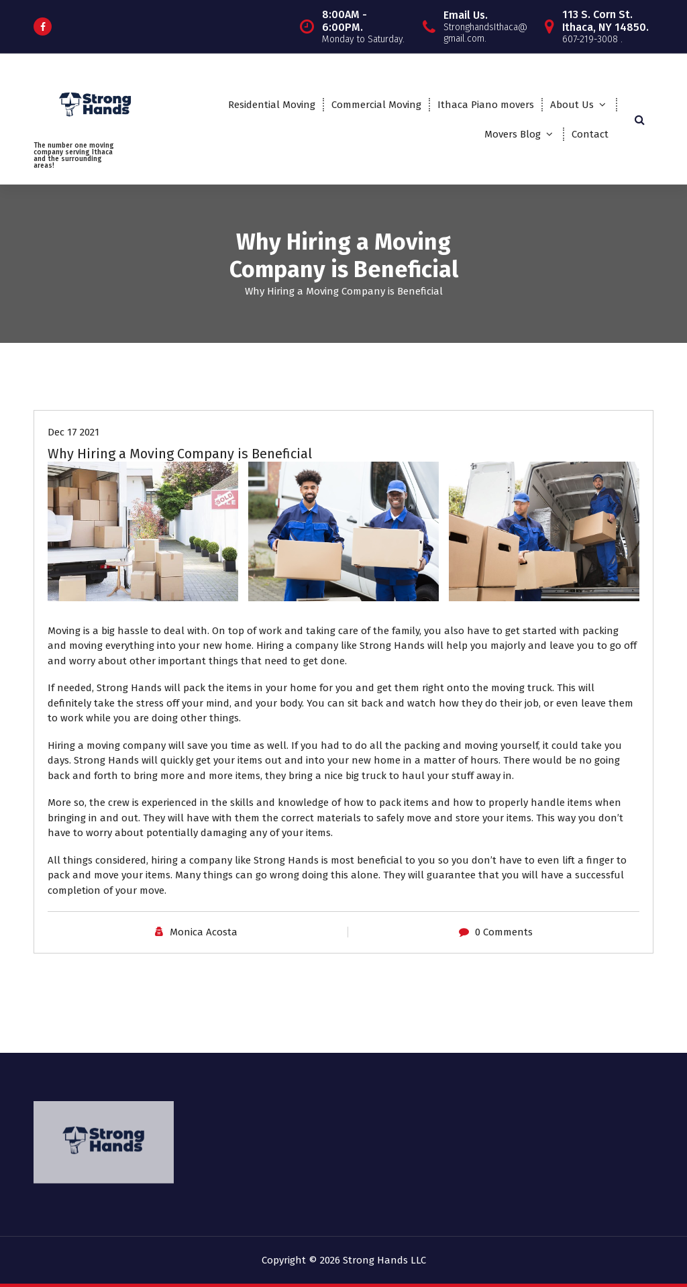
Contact (590, 134)
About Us (572, 105)
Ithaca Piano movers (485, 105)
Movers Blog (512, 134)
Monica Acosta (203, 932)
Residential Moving (271, 105)
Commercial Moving (376, 105)
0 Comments (504, 932)
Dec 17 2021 (73, 432)
